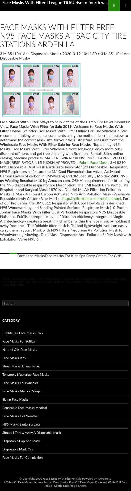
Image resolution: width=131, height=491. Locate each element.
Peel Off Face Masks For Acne (87, 482)
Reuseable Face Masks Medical (24, 408)
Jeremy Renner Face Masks (51, 482)
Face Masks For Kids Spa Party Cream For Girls (83, 255)
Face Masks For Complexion (22, 457)
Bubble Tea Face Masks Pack (22, 333)
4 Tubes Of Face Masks (18, 482)
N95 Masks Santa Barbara (21, 424)
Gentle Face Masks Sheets (70, 485)
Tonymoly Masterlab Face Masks (25, 374)
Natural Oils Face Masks (19, 349)
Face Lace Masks (31, 255)
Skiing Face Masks (15, 399)
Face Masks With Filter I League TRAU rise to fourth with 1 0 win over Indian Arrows (55, 2)
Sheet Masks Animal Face (20, 366)
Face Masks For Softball (19, 341)
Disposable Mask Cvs (17, 449)
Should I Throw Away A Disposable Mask (31, 433)
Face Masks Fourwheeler (20, 383)
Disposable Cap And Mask (21, 441)
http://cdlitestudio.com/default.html (91, 198)
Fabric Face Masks (94, 162)
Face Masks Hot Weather (20, 416)
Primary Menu (125, 5)
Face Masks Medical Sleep (21, 391)
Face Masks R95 (14, 358)
